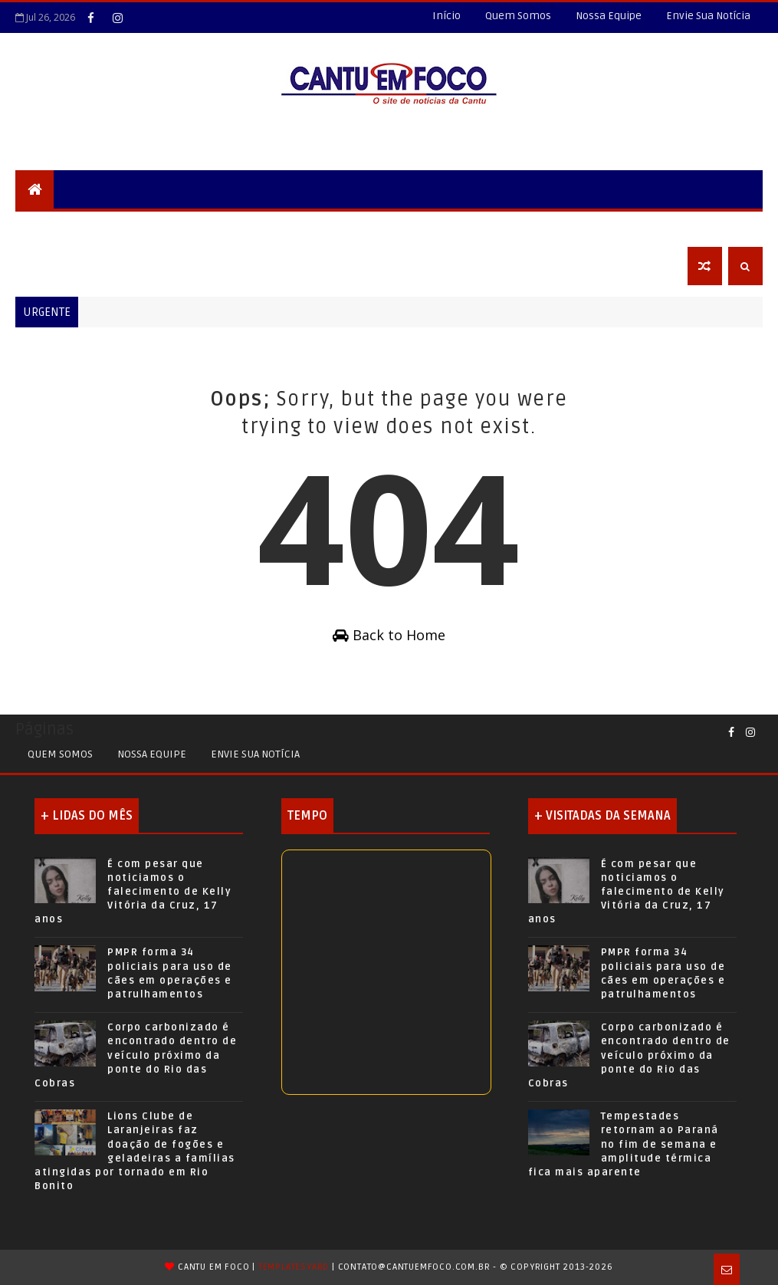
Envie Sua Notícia (708, 15)
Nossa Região (270, 227)
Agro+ (551, 227)
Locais (127, 227)
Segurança (57, 227)
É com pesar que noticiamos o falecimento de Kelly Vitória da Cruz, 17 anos (132, 892)
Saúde (496, 227)
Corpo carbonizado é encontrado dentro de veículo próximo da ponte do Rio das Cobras (135, 1055)
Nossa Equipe (609, 15)
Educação (357, 227)
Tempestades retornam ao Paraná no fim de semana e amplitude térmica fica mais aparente (623, 1144)
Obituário (55, 265)
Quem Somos (518, 15)
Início (446, 15)
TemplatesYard (293, 1267)
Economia (618, 227)
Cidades (189, 227)
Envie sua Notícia (255, 754)
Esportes (432, 227)
